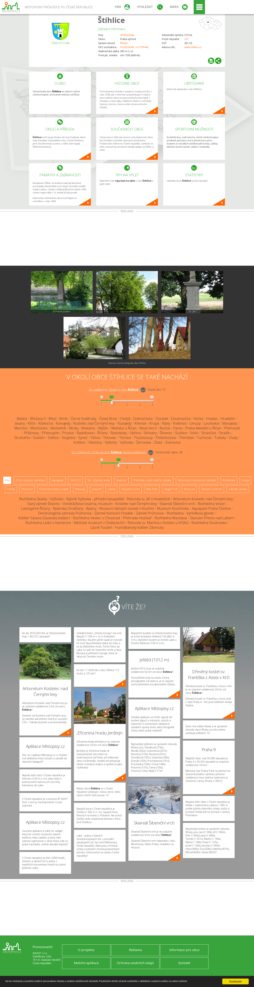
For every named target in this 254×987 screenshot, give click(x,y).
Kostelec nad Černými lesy (94, 423)
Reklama (135, 950)
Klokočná (45, 423)
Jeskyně (96, 489)
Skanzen (121, 480)
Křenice (140, 423)
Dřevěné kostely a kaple (54, 489)
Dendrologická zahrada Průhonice (65, 513)
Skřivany (150, 432)
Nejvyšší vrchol (131, 489)
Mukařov (88, 428)
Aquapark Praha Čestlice (211, 508)
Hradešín (228, 418)
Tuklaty (220, 437)
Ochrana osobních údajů (135, 963)
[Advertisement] (127, 239)
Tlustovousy (143, 437)
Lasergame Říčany (35, 508)
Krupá (154, 423)
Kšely (166, 423)
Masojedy (229, 423)
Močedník (58, 428)
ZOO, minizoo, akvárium (30, 480)
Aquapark (58, 480)
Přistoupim (50, 432)
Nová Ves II (148, 428)
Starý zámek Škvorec (43, 503)
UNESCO (75, 480)
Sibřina (135, 432)
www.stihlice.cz (192, 47)
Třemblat (186, 437)
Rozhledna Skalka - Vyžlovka (41, 498)
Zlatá (158, 442)
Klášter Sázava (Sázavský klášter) (44, 518)
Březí (52, 418)
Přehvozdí (232, 428)
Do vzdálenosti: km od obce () (109, 452)
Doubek (162, 418)
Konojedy (63, 423)
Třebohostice (166, 437)
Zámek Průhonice (150, 513)
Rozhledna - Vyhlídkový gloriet (190, 513)
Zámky (11, 489)
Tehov (95, 437)
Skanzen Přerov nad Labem (212, 518)
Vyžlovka (126, 442)
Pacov (177, 428)
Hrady (245, 480)
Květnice (179, 423)
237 (186, 39)
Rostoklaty (119, 432)
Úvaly (233, 437)
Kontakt (184, 963)
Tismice (125, 437)
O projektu (86, 950)
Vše (7, 480)
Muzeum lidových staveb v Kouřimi (126, 508)
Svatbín (39, 437)
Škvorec (166, 432)
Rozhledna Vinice (211, 503)
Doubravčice (181, 418)
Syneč (83, 437)
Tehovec (109, 437)
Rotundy (80, 489)
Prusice (68, 432)
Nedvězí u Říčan (124, 428)
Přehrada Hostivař (137, 518)
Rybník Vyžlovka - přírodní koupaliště (95, 498)
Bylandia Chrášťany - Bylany (74, 508)
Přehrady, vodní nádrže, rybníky (152, 480)
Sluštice (181, 432)
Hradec (212, 418)
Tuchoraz (204, 437)
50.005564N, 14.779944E (134, 47)
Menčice (20, 428)
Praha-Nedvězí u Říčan (203, 428)
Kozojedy (125, 423)
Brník (63, 418)
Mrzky (73, 428)
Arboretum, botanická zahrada (197, 480)
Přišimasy (31, 432)
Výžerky (111, 442)
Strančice (208, 432)
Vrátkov (79, 442)
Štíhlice (111, 20)
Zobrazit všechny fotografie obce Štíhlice (127, 363)
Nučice (165, 428)
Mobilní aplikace (86, 963)
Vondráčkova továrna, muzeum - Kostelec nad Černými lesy (110, 503)
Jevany (20, 423)
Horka (198, 418)
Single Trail (170, 489)
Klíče (31, 423)
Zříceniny (27, 489)
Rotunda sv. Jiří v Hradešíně (148, 498)
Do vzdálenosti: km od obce (113, 390)
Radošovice (85, 432)
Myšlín (103, 428)
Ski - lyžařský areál (98, 480)
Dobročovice (143, 418)
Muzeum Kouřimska (173, 508)
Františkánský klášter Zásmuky (139, 527)
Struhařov (22, 437)
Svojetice (68, 437)
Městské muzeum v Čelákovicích (99, 522)
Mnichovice (39, 428)
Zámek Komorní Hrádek (114, 513)
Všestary (95, 442)
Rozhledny (228, 480)
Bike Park (152, 489)
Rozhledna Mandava (171, 518)
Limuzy (195, 423)
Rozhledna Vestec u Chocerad (96, 518)
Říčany (124, 43)
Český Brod (108, 418)
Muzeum (189, 489)
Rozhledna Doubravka (209, 522)
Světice (53, 437)
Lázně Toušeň (101, 527)
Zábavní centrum (211, 489)
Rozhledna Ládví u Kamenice (48, 522)
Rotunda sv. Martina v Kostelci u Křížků (158, 522)
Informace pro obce (184, 950)
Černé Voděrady (83, 418)
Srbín (194, 432)
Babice (22, 418)
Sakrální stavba (237, 489)
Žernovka (143, 442)
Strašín (224, 432)
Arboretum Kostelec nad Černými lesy (203, 498)
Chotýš (125, 418)
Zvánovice (173, 442)
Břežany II (38, 418)
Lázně (111, 489)
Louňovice (211, 423)
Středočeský (127, 35)
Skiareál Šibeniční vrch (177, 503)
